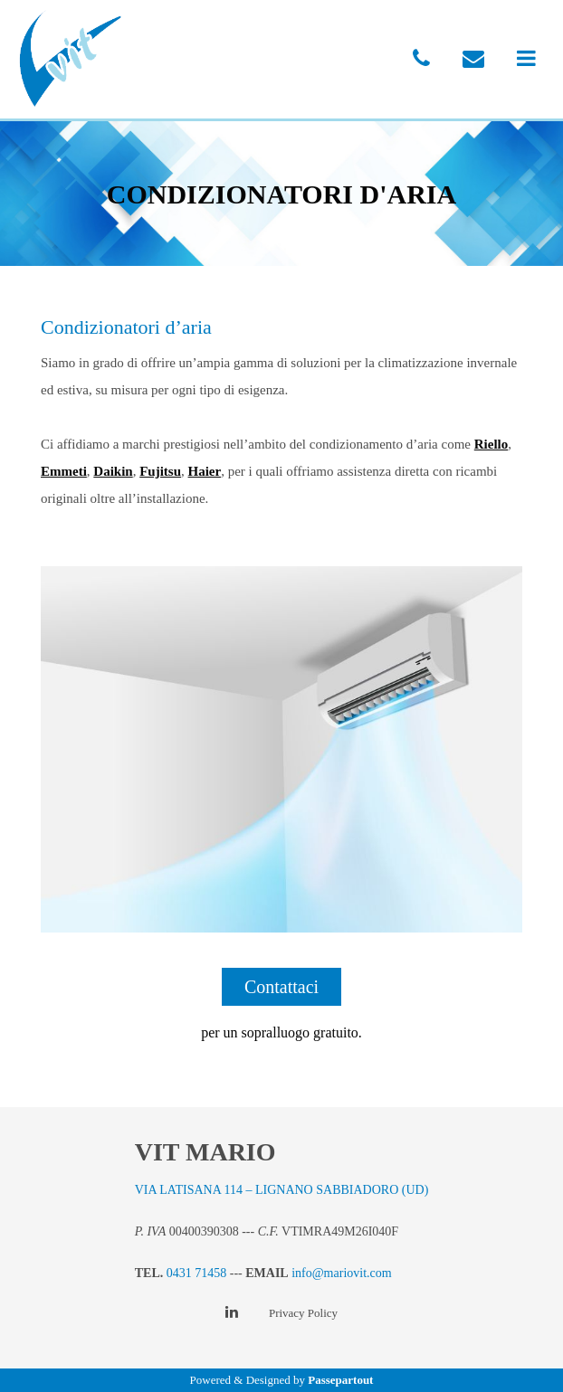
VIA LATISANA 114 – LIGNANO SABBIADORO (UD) (282, 1190)
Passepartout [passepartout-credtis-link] (340, 1380)
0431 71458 (197, 1273)
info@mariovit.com (341, 1273)
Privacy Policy (303, 1313)
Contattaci (281, 987)
